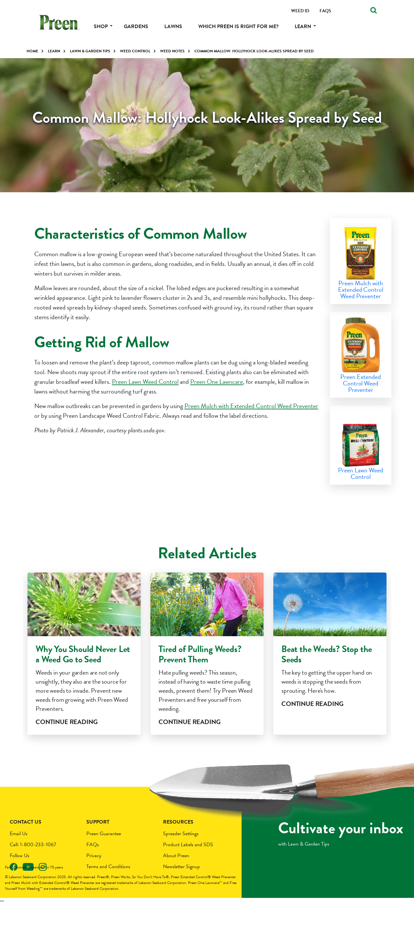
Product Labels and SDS (188, 863)
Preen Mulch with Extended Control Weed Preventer (251, 406)
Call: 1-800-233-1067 (33, 863)
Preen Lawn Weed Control (145, 381)
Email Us (18, 852)
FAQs (92, 863)
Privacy (93, 874)
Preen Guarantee (103, 852)
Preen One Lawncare (216, 381)
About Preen (176, 874)
